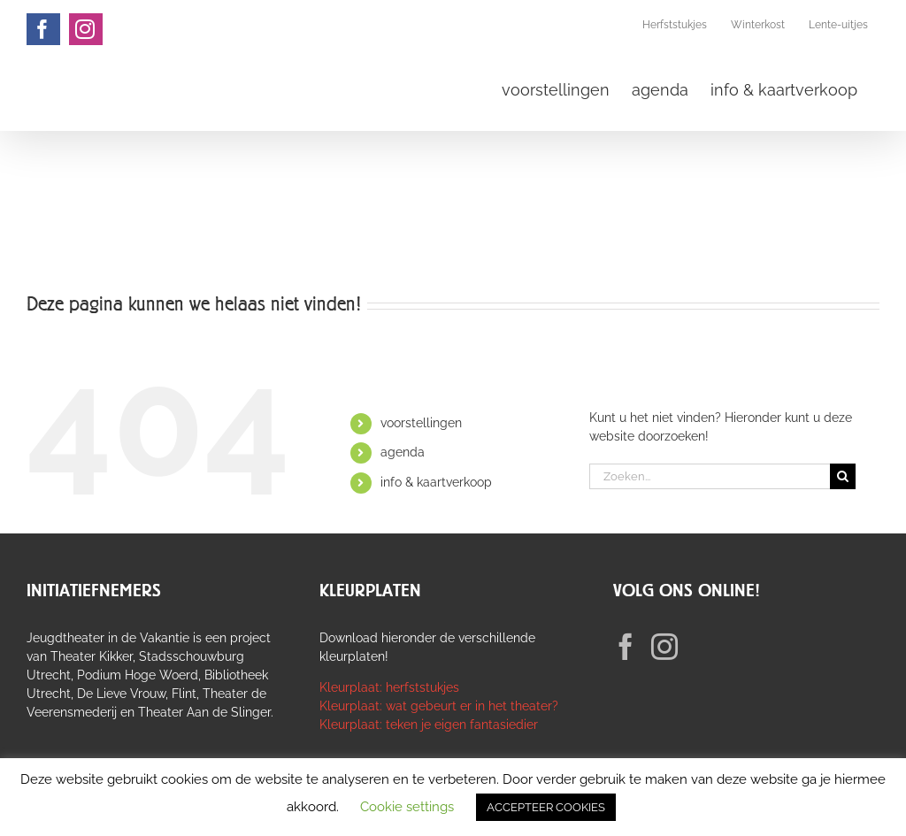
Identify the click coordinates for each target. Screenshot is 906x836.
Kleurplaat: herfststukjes (389, 687)
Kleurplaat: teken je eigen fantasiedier (428, 724)
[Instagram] (664, 646)
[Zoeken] (843, 476)
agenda (402, 452)
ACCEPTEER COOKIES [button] (546, 807)
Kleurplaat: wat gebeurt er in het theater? (438, 706)
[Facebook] (625, 646)
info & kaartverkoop (436, 482)
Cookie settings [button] (407, 807)
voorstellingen (421, 423)
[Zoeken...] (709, 476)
